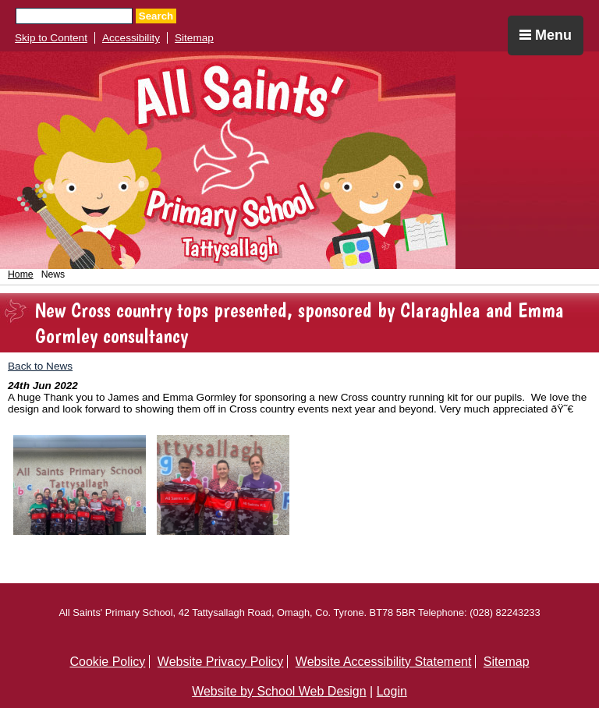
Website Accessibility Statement (384, 661)
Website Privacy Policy (221, 661)
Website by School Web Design (279, 691)
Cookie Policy (107, 661)
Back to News (40, 366)
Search (156, 16)
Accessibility (131, 38)
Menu (545, 35)
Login (392, 691)
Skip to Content (51, 38)
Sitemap (194, 38)
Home (21, 274)
